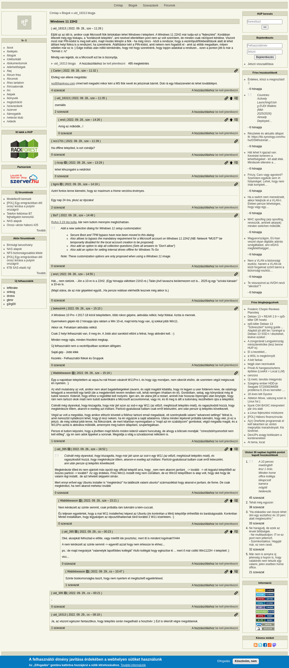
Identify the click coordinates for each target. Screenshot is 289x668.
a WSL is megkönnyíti (261, 356)
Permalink (236, 70)
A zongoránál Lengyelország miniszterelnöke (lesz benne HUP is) (265, 345)
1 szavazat (58, 441)
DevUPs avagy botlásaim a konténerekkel (265, 436)
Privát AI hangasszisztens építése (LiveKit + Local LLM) (266, 369)
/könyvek (12, 98)
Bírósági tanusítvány (20, 245)
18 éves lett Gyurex (260, 394)
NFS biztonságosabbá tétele (25, 253)
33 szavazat (256, 523)
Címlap (118, 5)
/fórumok (12, 78)
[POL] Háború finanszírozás (265, 417)
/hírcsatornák (15, 86)
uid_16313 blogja (84, 13)
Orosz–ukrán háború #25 (22, 225)
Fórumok (169, 5)
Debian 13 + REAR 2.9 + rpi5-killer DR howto (266, 318)
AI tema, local (256, 442)
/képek (11, 94)
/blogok (11, 55)
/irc (9, 90)
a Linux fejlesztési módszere (265, 413)
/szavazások (15, 106)
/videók (11, 121)
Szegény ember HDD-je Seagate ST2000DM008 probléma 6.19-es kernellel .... (266, 387)
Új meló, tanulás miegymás (265, 379)
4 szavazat (58, 90)
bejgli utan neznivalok (261, 364)
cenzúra (253, 375)
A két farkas (255, 360)
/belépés (12, 51)
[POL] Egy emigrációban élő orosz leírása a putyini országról (24, 206)
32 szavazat (256, 549)
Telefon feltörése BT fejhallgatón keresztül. (20, 215)
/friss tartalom (15, 82)
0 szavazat (65, 133)
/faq (9, 71)
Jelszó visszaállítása (260, 64)
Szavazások (150, 5)
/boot (10, 47)
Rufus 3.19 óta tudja (64, 222)
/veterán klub (15, 117)
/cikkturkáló (14, 59)
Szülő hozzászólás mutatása (236, 98)
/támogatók (14, 113)
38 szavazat (256, 507)
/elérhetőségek (16, 67)
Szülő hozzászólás (231, 98)
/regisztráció (14, 102)
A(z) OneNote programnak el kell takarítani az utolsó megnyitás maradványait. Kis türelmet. (266, 426)
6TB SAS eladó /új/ (19, 267)
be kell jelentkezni (114, 63)
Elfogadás (223, 661)
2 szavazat (61, 111)
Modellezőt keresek (19, 199)
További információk (133, 666)
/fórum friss (14, 75)
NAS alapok (14, 221)
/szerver (12, 109)
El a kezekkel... (257, 352)
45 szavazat (256, 497)
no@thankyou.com (63, 83)
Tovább (41, 230)
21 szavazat (256, 572)
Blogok (133, 5)
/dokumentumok (17, 63)
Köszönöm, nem (246, 661)
